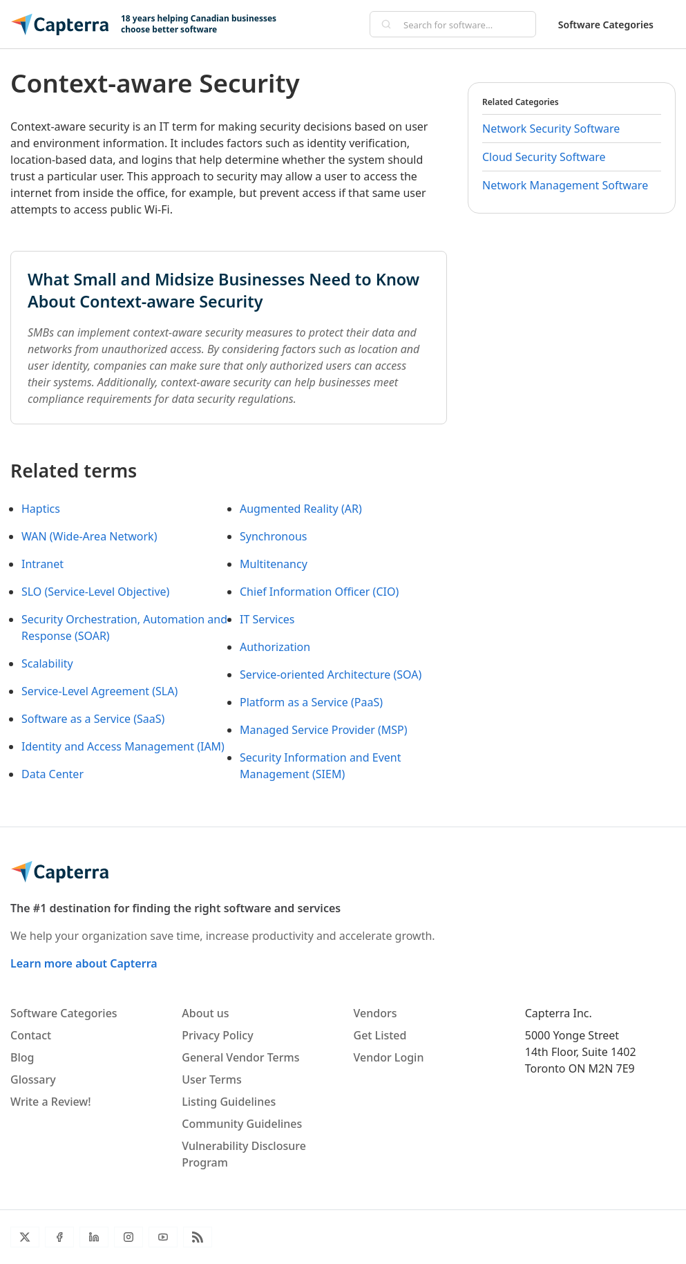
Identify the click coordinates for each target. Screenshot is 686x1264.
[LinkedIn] (93, 1237)
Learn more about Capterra (84, 963)
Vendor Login (389, 1057)
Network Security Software (551, 128)
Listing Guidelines (229, 1101)
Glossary (33, 1079)
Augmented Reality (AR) (301, 508)
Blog (22, 1057)
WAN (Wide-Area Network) (89, 536)
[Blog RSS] (197, 1237)
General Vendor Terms (240, 1057)
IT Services (267, 619)
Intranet (42, 564)
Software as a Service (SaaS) (92, 718)
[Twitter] (24, 1237)
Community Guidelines (242, 1123)
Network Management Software (565, 185)
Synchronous (273, 536)
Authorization (275, 646)
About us (205, 1013)
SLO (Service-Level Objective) (95, 591)
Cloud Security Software (544, 156)
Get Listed (380, 1035)
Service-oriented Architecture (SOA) (330, 674)
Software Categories (606, 24)
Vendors (375, 1013)
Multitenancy (273, 564)
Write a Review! (50, 1101)
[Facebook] (59, 1237)
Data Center (52, 774)
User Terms (211, 1079)
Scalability (47, 663)
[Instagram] (128, 1237)
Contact (30, 1035)
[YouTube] (163, 1237)
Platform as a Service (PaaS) (311, 702)
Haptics (40, 508)
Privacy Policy (217, 1035)
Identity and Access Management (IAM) (123, 746)
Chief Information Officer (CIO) (319, 591)
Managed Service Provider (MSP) (324, 729)
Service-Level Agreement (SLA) (99, 691)
